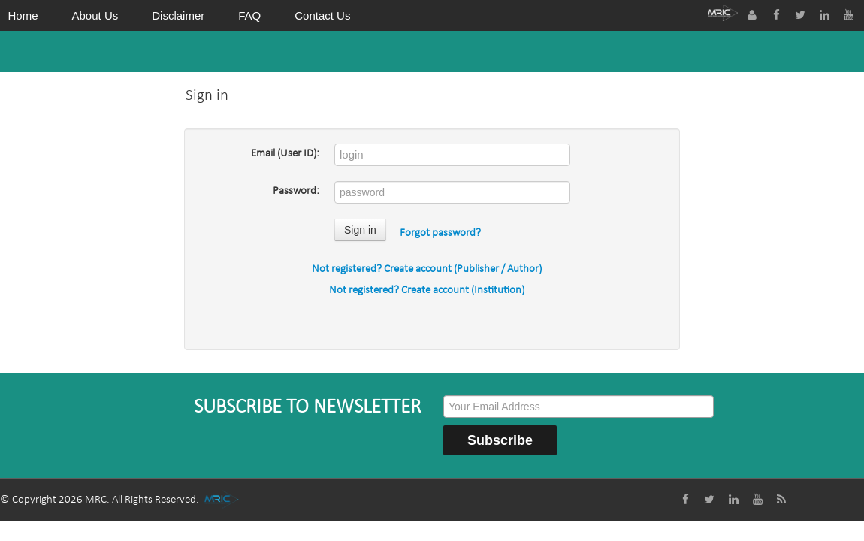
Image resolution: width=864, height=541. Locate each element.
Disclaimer (178, 15)
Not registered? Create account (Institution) (426, 290)
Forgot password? (440, 233)
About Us (95, 15)
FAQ (249, 15)
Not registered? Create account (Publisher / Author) (427, 269)
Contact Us (322, 15)
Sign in (360, 230)
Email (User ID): (285, 153)
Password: (296, 191)
